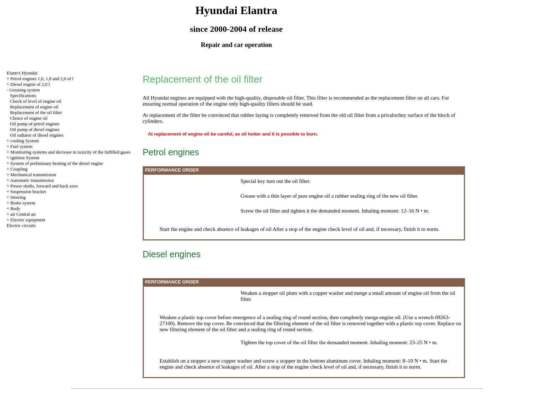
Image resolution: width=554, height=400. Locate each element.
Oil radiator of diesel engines (37, 135)
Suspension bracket (28, 191)
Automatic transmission (32, 180)
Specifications (23, 95)
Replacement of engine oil (34, 106)
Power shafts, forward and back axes (44, 186)
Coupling (18, 169)
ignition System (24, 157)
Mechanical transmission (33, 174)
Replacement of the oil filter (36, 112)
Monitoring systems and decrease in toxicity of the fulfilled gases (70, 152)
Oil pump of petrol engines (35, 123)
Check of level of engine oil (35, 101)
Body (15, 208)
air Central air (23, 214)
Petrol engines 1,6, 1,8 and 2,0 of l (41, 78)
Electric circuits (21, 225)
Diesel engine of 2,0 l (30, 84)
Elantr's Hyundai (22, 73)
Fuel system (21, 146)
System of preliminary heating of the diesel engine (56, 163)
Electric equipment (27, 219)
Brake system (22, 202)
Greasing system (24, 89)
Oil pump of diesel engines (35, 129)
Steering (17, 197)
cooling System (24, 140)
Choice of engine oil (29, 118)
